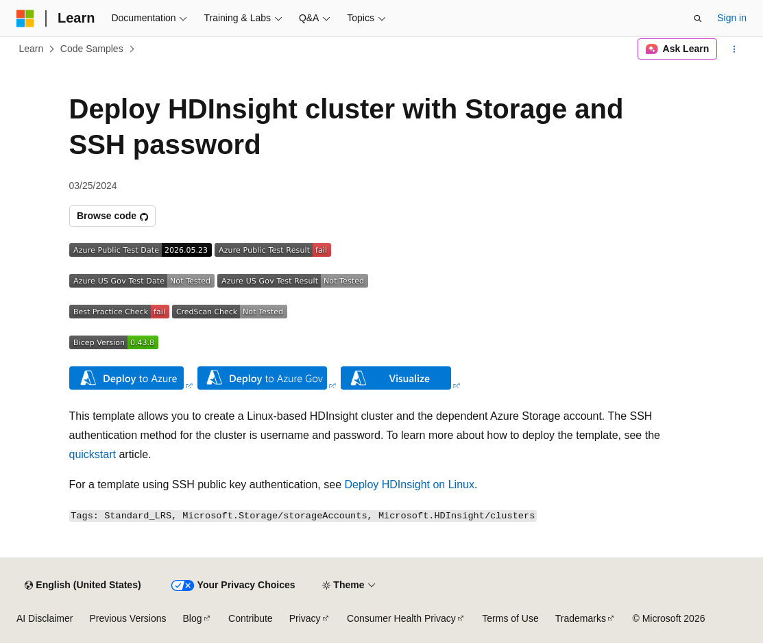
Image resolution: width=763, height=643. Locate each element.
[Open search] (698, 18)
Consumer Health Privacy (401, 618)
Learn (31, 48)
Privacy (305, 618)
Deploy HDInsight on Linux (409, 484)
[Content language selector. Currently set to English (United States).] (82, 585)
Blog (192, 618)
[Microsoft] (25, 18)
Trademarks (580, 618)
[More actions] (735, 49)
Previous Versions (127, 618)
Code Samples (91, 48)
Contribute (250, 618)
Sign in (732, 17)
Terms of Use (510, 618)
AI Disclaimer (44, 618)
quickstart (92, 454)
